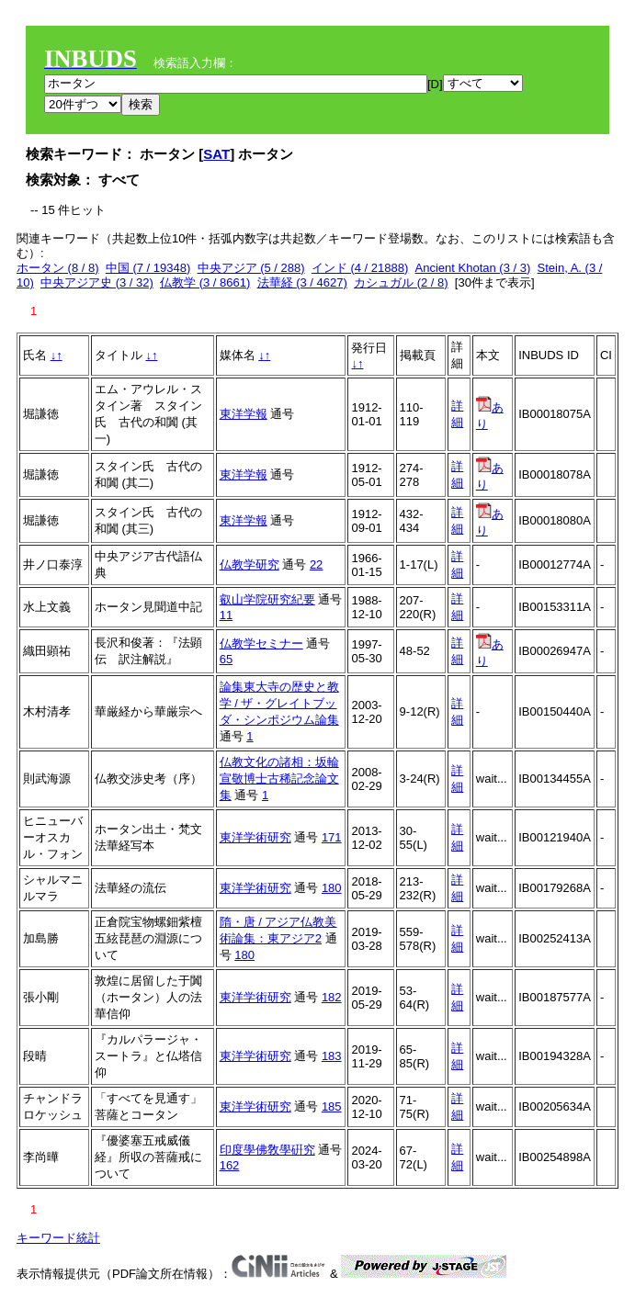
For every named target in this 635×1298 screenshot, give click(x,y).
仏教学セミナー (261, 643)
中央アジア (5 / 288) (251, 268)
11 (226, 615)
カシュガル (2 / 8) (401, 282)
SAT (216, 154)
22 (316, 564)
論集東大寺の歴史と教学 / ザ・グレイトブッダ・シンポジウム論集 (279, 703)
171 (332, 837)
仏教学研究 (249, 564)
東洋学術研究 (255, 837)
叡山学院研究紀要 (267, 599)
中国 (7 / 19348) (148, 268)
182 (332, 997)
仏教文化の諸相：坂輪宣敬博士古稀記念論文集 (279, 778)
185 (332, 1106)
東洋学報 (243, 414)
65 (226, 659)
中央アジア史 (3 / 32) (96, 282)
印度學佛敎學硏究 (267, 1150)
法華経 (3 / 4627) (302, 282)
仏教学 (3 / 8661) (205, 282)
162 (230, 1165)
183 (332, 1056)
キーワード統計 (58, 1238)
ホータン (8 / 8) (58, 268)
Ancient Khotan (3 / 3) (473, 268)
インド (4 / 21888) (360, 268)
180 (332, 888)
